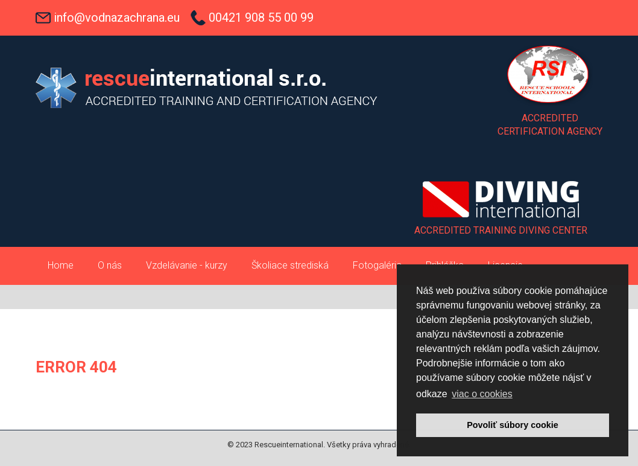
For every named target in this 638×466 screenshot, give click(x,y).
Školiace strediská (290, 265)
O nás (110, 265)
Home (61, 265)
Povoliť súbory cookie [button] (512, 425)
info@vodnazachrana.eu (117, 17)
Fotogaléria (377, 265)
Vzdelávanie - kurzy (186, 265)
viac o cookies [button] (482, 394)
